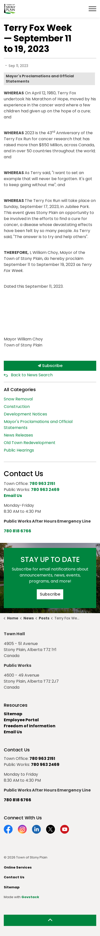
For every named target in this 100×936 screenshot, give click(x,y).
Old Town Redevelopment (29, 443)
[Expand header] (92, 9)
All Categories (20, 389)
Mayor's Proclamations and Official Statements (40, 79)
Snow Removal (18, 399)
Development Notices (25, 414)
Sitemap (13, 714)
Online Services (18, 867)
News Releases (18, 435)
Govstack (30, 897)
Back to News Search (32, 375)
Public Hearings (19, 450)
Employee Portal (21, 720)
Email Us (13, 732)
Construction (17, 406)
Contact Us (14, 877)
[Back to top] (50, 920)
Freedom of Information (29, 726)
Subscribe (50, 366)
